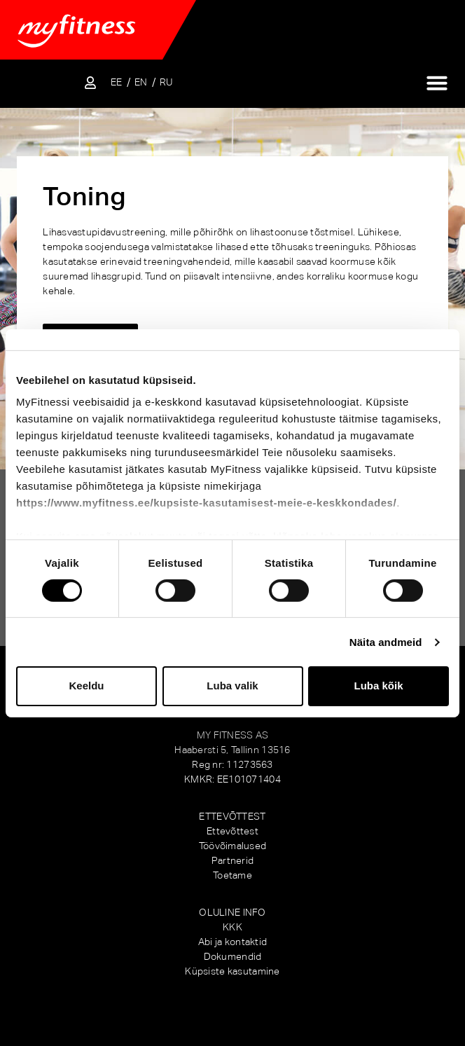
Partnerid (232, 860)
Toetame (232, 875)
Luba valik (232, 685)
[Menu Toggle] (437, 82)
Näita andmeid (385, 642)
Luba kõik (378, 685)
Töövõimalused (233, 845)
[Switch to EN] (141, 82)
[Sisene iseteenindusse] (90, 82)
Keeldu (86, 685)
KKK (232, 927)
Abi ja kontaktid (232, 941)
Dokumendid (233, 956)
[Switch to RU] (166, 82)
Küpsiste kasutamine (232, 971)
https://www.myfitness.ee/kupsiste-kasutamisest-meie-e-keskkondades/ (206, 503)
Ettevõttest (232, 831)
